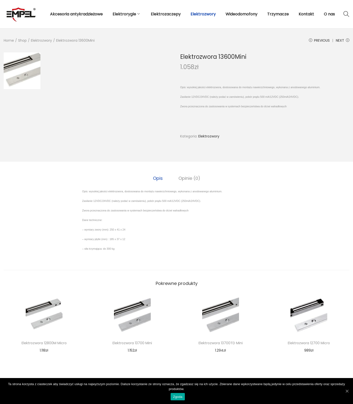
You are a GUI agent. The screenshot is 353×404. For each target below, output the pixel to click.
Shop (22, 40)
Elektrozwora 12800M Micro (44, 343)
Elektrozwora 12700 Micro (309, 343)
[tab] (158, 178)
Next (342, 40)
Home (9, 40)
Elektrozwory (41, 40)
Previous (319, 40)
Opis (158, 178)
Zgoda (177, 397)
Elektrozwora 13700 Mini (132, 343)
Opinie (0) (189, 178)
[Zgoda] (346, 391)
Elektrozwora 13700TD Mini (221, 343)
